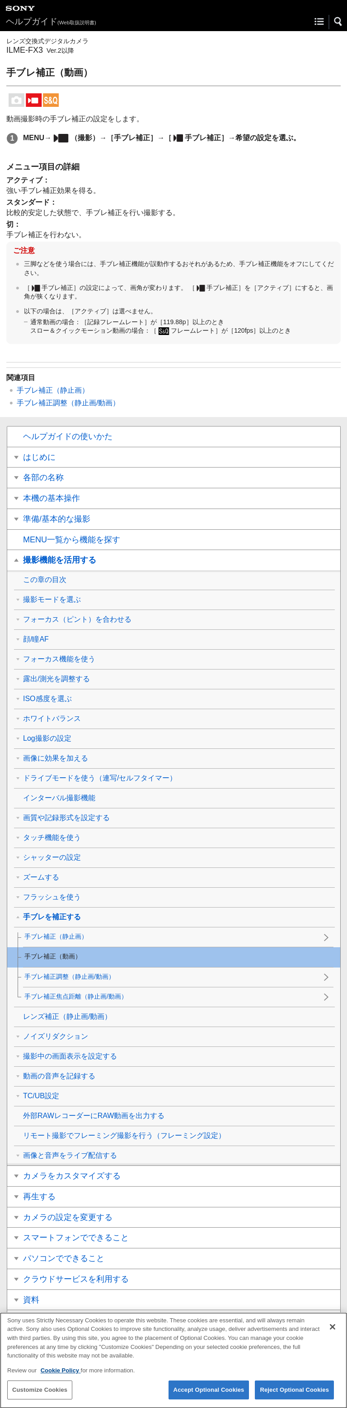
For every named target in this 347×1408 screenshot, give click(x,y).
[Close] (332, 1335)
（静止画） (53, 390)
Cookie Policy (61, 1378)
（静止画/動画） (68, 403)
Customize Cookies (39, 1397)
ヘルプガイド (51, 21)
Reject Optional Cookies (294, 1397)
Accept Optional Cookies (209, 1397)
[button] (338, 21)
